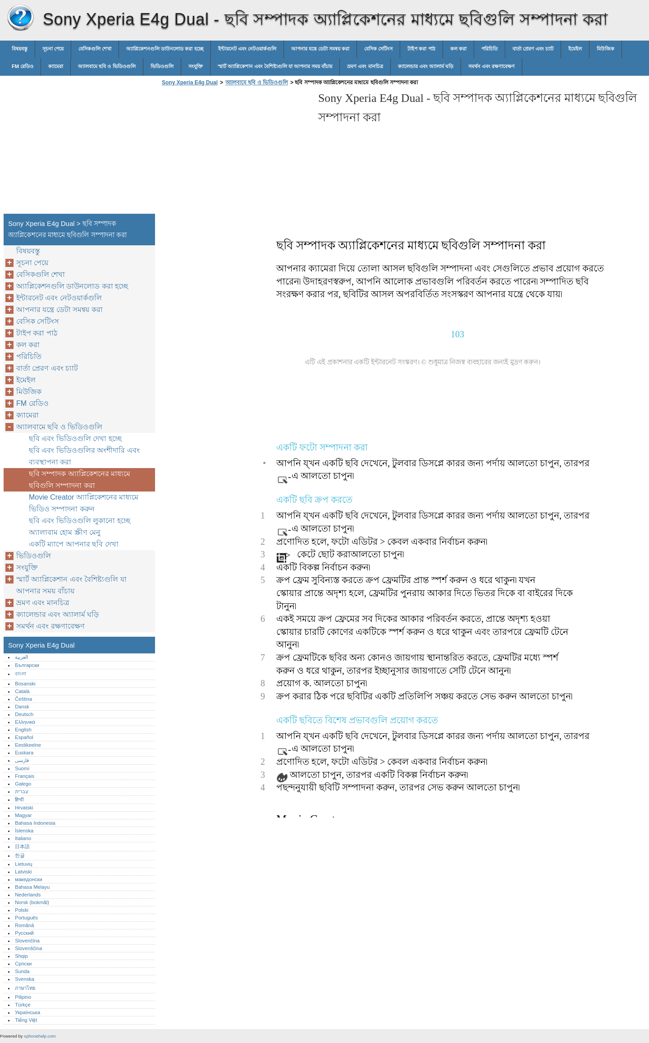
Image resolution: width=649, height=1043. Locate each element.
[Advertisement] (235, 152)
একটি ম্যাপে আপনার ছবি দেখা (74, 544)
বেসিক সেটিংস (378, 48)
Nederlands (28, 894)
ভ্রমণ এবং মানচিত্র (365, 66)
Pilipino (23, 997)
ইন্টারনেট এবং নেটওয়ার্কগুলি (247, 48)
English (23, 729)
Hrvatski (24, 807)
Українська (27, 1012)
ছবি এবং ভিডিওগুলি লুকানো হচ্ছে (79, 520)
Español (24, 737)
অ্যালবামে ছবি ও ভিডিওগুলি (106, 66)
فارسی (22, 760)
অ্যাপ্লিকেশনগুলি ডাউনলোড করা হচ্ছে (164, 48)
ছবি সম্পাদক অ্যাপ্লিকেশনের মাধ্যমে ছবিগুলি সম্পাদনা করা (79, 479)
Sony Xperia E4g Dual (20, 18)
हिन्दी (19, 799)
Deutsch (24, 714)
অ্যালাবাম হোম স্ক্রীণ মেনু (65, 532)
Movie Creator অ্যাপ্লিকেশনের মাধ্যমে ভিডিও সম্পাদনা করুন (83, 503)
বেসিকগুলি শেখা (94, 48)
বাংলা (20, 673)
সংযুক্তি (195, 66)
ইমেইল (575, 48)
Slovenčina (27, 940)
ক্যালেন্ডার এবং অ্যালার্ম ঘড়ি (425, 66)
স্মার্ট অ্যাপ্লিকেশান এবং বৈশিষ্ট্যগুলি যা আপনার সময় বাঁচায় (275, 66)
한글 (20, 855)
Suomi (22, 768)
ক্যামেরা (55, 66)
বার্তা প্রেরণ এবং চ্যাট (532, 48)
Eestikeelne (28, 745)
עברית (21, 791)
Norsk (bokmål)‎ (32, 902)
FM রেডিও (22, 66)
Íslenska (24, 830)
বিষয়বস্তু (19, 48)
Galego (23, 783)
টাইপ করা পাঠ (421, 48)
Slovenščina (28, 948)
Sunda (22, 971)
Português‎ (26, 917)
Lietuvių (23, 864)
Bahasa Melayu (32, 887)
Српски (23, 963)
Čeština (23, 699)
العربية (21, 657)
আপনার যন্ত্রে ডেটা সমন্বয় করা (320, 48)
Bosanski (25, 683)
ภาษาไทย (25, 988)
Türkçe (22, 1004)
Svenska (24, 979)
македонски (28, 879)
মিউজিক (605, 48)
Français (24, 776)
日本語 (22, 846)
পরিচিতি (489, 48)
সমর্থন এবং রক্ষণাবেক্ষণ (491, 66)
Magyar (23, 815)
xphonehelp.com (39, 1036)
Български (27, 665)
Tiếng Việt (26, 1020)
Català (22, 691)
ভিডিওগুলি (162, 66)
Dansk (22, 706)
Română (24, 925)
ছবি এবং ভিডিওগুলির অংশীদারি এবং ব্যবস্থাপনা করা (84, 456)
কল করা (458, 48)
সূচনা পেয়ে (53, 48)
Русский (24, 933)
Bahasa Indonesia (35, 823)
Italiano (23, 838)
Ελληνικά (25, 722)
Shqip (21, 956)
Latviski (23, 871)
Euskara (24, 752)
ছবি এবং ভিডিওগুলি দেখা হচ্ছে (75, 438)
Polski (21, 910)
